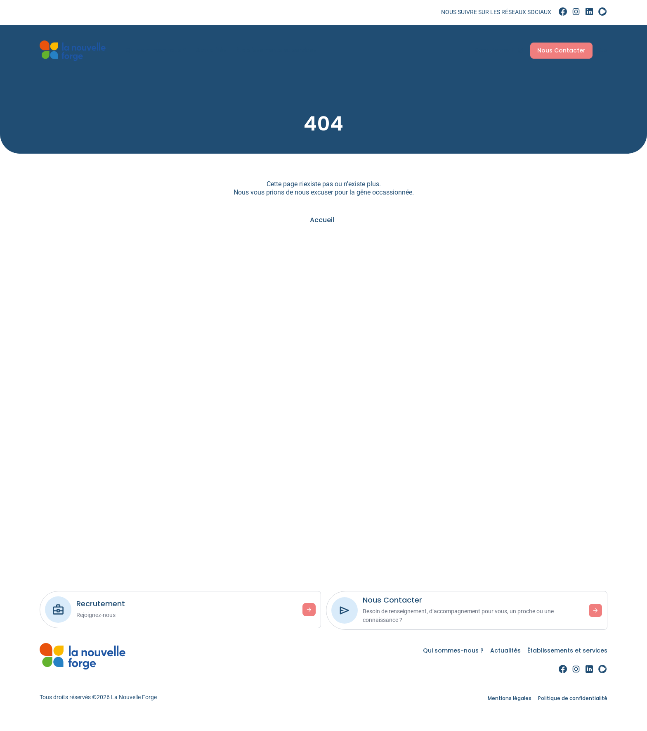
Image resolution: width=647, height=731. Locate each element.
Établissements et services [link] (282, 50)
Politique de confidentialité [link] (572, 698)
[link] (563, 12)
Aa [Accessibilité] (598, 50)
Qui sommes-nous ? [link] (161, 50)
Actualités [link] (216, 50)
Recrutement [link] (493, 50)
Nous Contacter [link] (556, 50)
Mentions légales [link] (509, 698)
